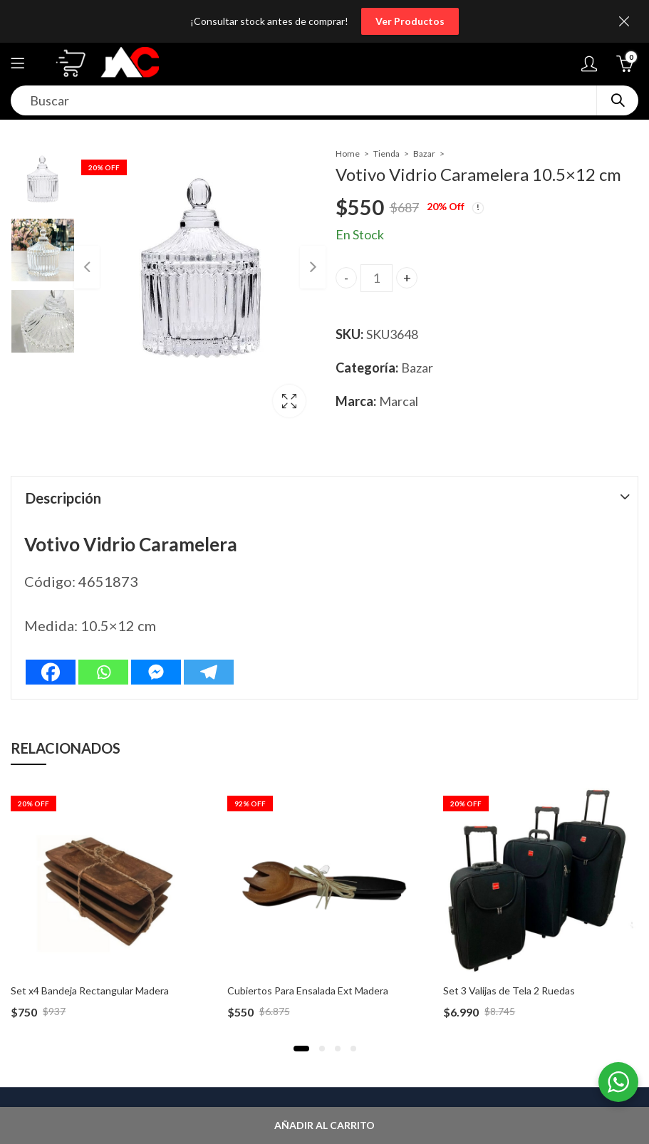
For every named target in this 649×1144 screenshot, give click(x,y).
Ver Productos (410, 21)
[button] (301, 1048)
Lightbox (288, 401)
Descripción (63, 497)
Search (617, 100)
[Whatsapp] (103, 672)
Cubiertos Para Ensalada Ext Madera (307, 990)
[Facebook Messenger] (156, 672)
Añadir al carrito (324, 1125)
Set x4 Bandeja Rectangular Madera (90, 990)
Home (348, 153)
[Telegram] (209, 672)
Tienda (386, 153)
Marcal (398, 401)
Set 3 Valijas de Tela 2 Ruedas (509, 990)
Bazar (424, 153)
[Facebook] (51, 672)
